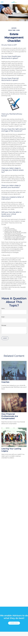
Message (3, 325)
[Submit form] (5, 338)
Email (2, 317)
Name (3, 308)
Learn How (14, 623)
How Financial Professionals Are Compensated (9, 416)
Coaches (5, 382)
